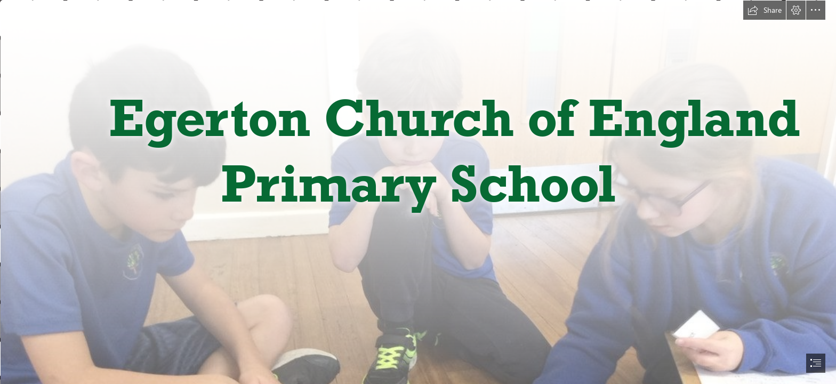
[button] (764, 10)
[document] (418, 192)
